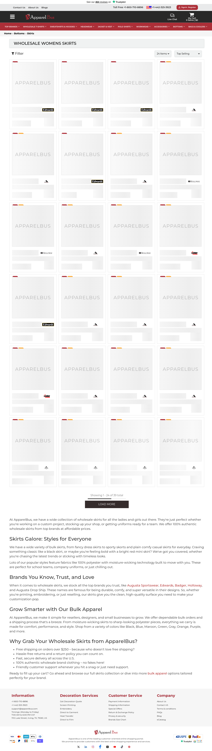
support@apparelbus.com (25, 708)
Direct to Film (67, 719)
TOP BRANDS (11, 27)
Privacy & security (117, 716)
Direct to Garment (69, 712)
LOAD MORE (106, 504)
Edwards (166, 585)
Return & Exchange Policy (121, 712)
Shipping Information (119, 705)
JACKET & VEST (105, 27)
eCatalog (161, 719)
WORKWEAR (142, 27)
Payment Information (119, 701)
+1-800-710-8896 (20, 701)
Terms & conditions (166, 708)
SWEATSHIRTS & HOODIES (62, 27)
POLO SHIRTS (124, 27)
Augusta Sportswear (143, 585)
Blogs (44, 7)
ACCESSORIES (160, 27)
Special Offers (115, 708)
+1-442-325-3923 (158, 7)
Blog (159, 716)
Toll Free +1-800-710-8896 (128, 7)
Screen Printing (68, 705)
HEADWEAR (86, 27)
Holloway (195, 585)
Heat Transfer (66, 716)
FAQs (159, 712)
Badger (180, 585)
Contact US (162, 705)
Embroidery (66, 708)
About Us (33, 7)
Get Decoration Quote (71, 701)
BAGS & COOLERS (196, 27)
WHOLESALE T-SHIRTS (33, 27)
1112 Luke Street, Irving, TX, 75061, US (29, 718)
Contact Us (19, 7)
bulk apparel (157, 673)
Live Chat (172, 17)
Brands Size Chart (117, 719)
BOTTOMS (178, 27)
